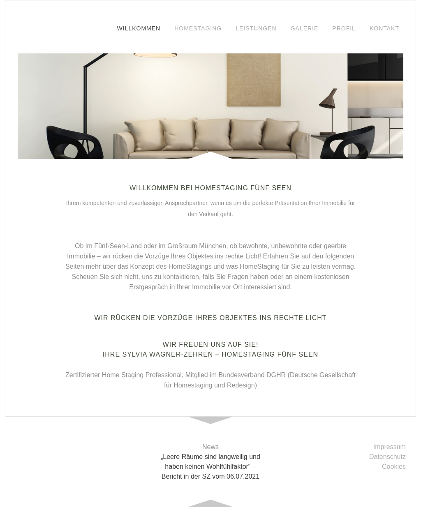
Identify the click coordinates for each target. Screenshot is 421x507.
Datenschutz (387, 456)
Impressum (389, 446)
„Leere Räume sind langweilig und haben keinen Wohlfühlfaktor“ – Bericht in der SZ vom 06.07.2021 (210, 466)
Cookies (394, 466)
